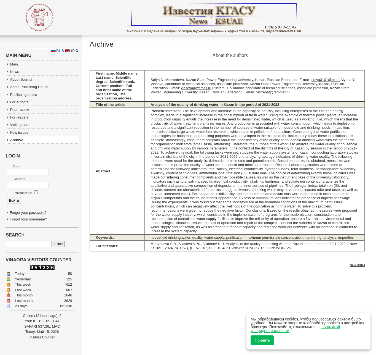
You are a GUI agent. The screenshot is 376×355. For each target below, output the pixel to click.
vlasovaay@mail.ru (196, 88)
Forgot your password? (28, 213)
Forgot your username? (28, 219)
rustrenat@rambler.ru (273, 92)
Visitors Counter (42, 337)
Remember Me (25, 193)
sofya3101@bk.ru (325, 80)
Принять (262, 340)
